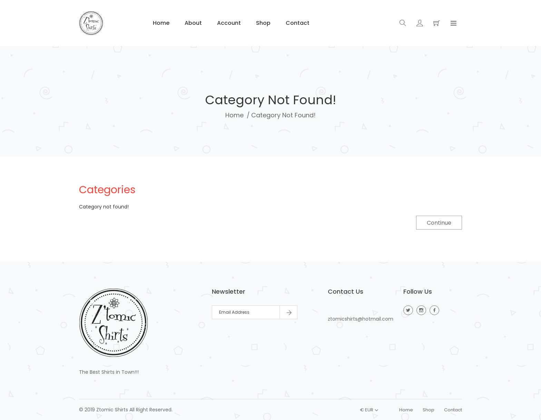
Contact (296, 23)
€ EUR (366, 410)
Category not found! (283, 115)
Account (228, 23)
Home (160, 23)
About (192, 23)
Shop (262, 23)
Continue (439, 223)
